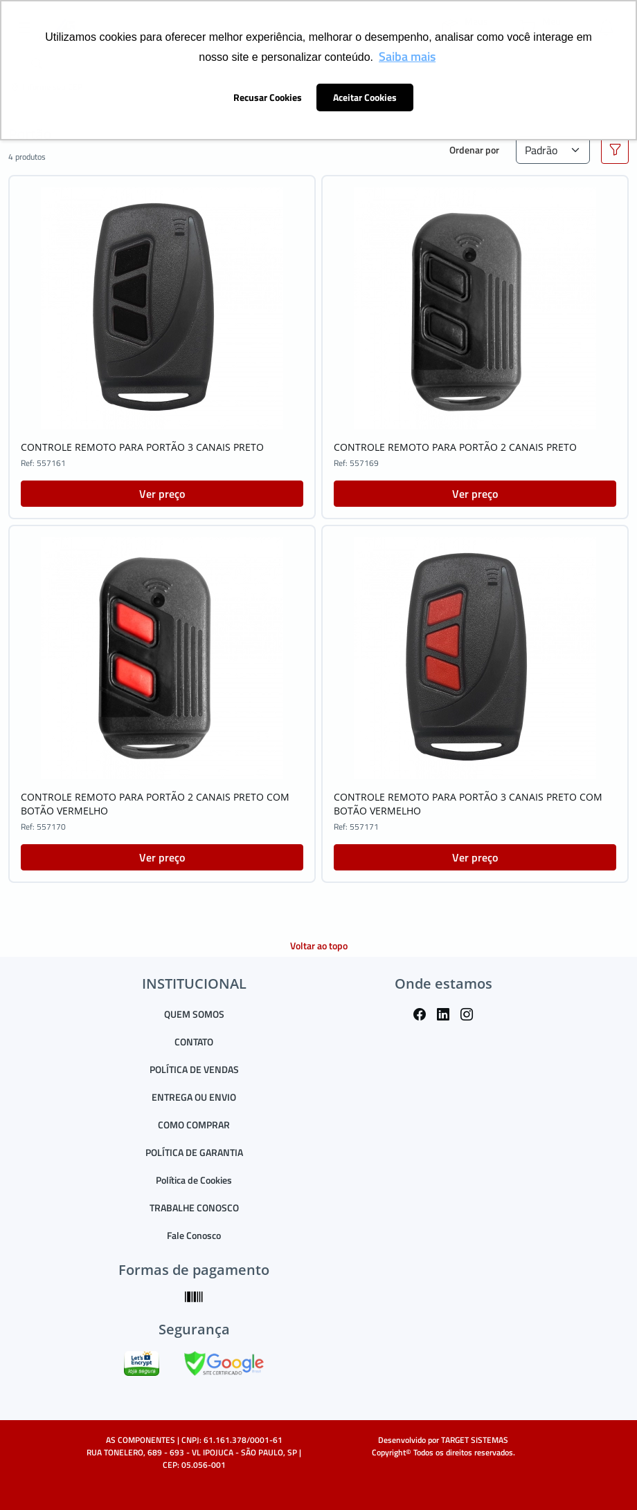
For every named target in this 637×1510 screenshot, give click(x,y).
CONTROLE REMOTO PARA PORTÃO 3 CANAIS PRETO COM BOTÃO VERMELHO (468, 803)
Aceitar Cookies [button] (365, 97)
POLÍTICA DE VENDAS (194, 1069)
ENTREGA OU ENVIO (194, 1097)
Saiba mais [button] (407, 56)
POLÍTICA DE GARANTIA (194, 1152)
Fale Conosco (194, 1235)
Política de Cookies (194, 1180)
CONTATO (193, 1041)
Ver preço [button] (162, 493)
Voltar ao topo (319, 945)
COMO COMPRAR (194, 1124)
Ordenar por (474, 149)
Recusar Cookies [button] (267, 97)
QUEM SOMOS (194, 1014)
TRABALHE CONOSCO (194, 1207)
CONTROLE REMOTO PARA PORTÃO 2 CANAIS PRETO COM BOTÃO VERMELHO (155, 803)
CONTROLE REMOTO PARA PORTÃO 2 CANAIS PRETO (455, 447)
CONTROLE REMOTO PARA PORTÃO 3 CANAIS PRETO (142, 447)
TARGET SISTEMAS (474, 1439)
